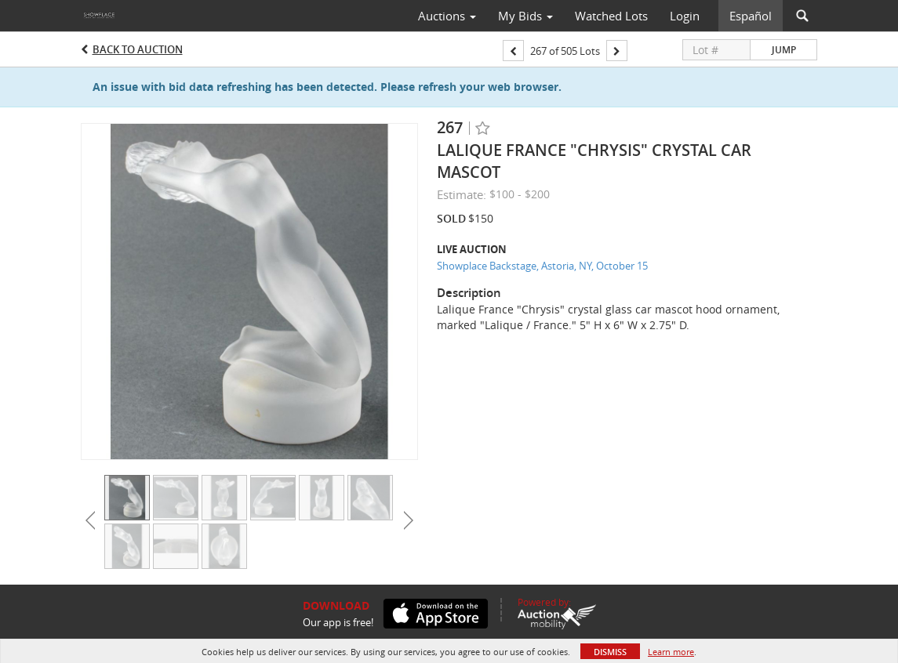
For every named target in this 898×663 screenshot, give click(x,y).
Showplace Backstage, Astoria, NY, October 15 (542, 266)
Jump (784, 49)
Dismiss (610, 652)
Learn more (671, 652)
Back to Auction (138, 49)
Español (750, 16)
